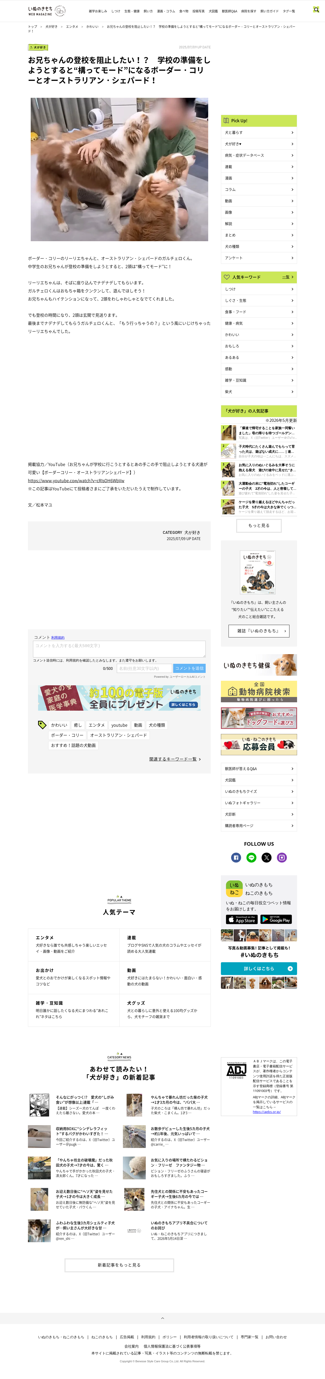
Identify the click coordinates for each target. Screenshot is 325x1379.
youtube (119, 725)
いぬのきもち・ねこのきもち (61, 1337)
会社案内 (131, 1346)
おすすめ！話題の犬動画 (73, 745)
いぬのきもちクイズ (241, 791)
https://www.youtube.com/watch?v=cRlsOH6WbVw (76, 480)
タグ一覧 (289, 11)
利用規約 (148, 1337)
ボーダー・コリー (67, 735)
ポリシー (169, 1337)
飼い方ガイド (270, 11)
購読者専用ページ (239, 825)
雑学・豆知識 (235, 380)
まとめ (230, 234)
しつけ (115, 11)
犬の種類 (157, 725)
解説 (228, 223)
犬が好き (51, 26)
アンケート (234, 257)
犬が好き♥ (233, 143)
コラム (230, 189)
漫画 (228, 177)
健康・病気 (234, 323)
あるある (232, 357)
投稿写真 (198, 11)
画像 (228, 212)
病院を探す (248, 11)
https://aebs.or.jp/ (267, 1111)
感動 (228, 368)
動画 (138, 725)
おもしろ (232, 345)
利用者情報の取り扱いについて (209, 1337)
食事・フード (235, 311)
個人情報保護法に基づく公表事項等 (172, 1346)
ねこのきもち (102, 1337)
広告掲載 (127, 1337)
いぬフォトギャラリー (243, 802)
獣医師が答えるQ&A (241, 768)
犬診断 (230, 814)
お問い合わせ (276, 1337)
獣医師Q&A (229, 11)
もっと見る (259, 525)
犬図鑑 (213, 11)
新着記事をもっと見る (119, 1265)
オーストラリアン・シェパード (118, 735)
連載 (228, 166)
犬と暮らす (234, 132)
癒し (78, 725)
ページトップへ (162, 1318)
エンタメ (72, 26)
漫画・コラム (166, 11)
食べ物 (183, 11)
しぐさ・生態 (235, 300)
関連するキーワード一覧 (173, 759)
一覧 (285, 276)
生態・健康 (132, 11)
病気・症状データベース (244, 155)
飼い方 (148, 11)
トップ (32, 26)
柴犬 (228, 391)
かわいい (92, 26)
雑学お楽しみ (98, 11)
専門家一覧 (249, 1337)
